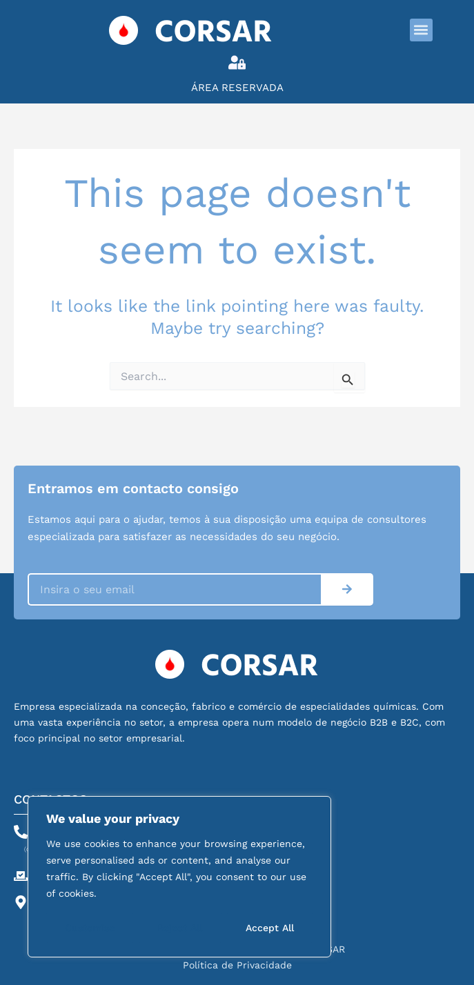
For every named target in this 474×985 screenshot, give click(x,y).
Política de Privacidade (237, 965)
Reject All (179, 927)
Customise (90, 927)
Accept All (270, 927)
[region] (179, 876)
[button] (421, 30)
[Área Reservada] (237, 62)
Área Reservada (237, 87)
